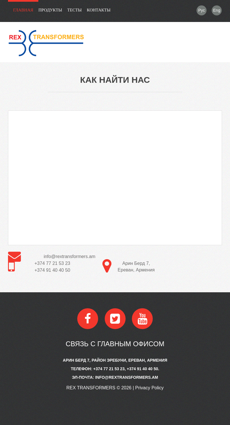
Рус (201, 10)
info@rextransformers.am (70, 256)
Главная (23, 10)
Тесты (74, 10)
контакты (99, 10)
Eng (216, 10)
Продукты (50, 10)
